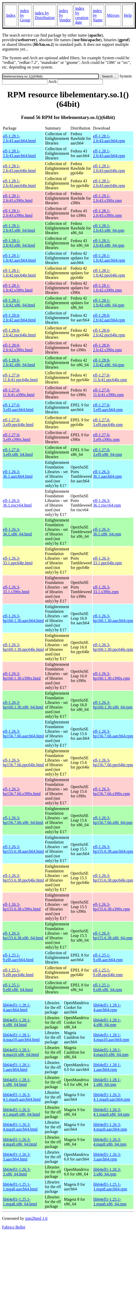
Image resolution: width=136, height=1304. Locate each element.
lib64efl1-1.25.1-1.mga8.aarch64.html (20, 1186)
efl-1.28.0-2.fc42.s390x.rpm (107, 347)
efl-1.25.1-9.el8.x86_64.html (18, 987)
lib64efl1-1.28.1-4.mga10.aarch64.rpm (111, 1037)
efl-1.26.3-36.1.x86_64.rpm (107, 531)
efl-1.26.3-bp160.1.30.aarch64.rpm (113, 618)
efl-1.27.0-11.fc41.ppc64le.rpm (110, 377)
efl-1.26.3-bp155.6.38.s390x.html (22, 906)
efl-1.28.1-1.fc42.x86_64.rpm (108, 302)
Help (128, 15)
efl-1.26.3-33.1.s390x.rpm (106, 589)
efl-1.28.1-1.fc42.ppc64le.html (19, 272)
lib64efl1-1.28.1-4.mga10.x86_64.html (21, 1052)
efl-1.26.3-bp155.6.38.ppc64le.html (23, 877)
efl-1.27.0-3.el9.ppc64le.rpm (108, 422)
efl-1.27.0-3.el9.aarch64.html (18, 407)
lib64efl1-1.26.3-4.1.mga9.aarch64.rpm (111, 1097)
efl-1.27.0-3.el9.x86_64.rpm (107, 452)
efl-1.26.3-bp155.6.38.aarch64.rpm (113, 849)
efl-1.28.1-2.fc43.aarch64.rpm (109, 138)
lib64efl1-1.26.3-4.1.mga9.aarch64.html (22, 1097)
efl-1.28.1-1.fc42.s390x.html (18, 287)
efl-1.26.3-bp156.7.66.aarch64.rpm (113, 733)
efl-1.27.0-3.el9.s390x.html (16, 437)
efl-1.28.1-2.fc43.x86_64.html (19, 228)
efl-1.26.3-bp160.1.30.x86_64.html (23, 704)
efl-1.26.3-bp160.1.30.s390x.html (22, 675)
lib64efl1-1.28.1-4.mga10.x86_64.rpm (110, 1052)
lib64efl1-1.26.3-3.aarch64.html (17, 1156)
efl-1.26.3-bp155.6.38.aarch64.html (23, 849)
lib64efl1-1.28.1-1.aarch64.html (17, 1067)
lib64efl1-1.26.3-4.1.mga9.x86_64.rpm (111, 1112)
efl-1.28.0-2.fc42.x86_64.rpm (108, 362)
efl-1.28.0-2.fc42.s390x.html (18, 347)
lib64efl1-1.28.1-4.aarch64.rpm (107, 1007)
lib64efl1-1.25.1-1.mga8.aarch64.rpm (110, 1186)
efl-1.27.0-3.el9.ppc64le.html (18, 422)
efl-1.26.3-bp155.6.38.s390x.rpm (111, 906)
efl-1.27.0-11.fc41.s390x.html (18, 392)
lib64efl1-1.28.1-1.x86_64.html (17, 1082)
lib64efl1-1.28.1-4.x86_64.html (17, 1022)
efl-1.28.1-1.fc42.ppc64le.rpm (109, 272)
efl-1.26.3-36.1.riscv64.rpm (107, 502)
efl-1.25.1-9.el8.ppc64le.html (18, 972)
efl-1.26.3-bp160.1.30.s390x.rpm (111, 675)
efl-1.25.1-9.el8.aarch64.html (18, 957)
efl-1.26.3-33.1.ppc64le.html (18, 560)
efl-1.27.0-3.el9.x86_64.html (18, 452)
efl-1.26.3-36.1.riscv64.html (17, 502)
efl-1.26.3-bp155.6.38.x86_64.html (23, 935)
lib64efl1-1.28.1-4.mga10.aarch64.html (21, 1037)
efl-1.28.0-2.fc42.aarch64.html (19, 317)
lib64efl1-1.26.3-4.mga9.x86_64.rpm (109, 1141)
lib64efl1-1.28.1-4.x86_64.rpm (107, 1022)
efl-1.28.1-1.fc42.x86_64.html (19, 302)
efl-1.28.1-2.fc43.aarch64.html (19, 138)
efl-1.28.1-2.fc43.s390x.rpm (107, 198)
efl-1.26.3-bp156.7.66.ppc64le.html (23, 762)
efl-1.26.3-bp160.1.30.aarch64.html (23, 618)
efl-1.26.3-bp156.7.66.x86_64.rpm (112, 820)
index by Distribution (44, 15)
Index (10, 15)
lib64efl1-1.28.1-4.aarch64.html (17, 1007)
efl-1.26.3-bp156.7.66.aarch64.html (23, 733)
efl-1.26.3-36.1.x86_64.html (17, 531)
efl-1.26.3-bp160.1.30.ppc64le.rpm (113, 647)
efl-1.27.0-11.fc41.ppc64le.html (20, 377)
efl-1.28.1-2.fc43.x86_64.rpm (108, 228)
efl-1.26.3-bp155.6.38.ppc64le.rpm (113, 877)
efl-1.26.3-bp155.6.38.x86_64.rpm (112, 935)
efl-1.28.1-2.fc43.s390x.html (18, 198)
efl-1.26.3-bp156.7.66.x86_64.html (23, 820)
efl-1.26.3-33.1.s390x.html (16, 589)
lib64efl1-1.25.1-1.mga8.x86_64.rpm (109, 1201)
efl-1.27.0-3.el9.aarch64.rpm (108, 407)
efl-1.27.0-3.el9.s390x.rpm (106, 437)
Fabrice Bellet (13, 1227)
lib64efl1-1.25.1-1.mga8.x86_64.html (20, 1201)
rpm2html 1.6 (36, 1218)
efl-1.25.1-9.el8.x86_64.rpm (107, 987)
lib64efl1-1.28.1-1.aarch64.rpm (107, 1067)
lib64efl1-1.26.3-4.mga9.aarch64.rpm (110, 1126)
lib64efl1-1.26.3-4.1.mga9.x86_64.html (21, 1112)
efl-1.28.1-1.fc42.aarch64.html (19, 257)
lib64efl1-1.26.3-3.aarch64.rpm (107, 1156)
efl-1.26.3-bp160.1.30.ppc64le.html (23, 647)
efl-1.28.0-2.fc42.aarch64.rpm (109, 317)
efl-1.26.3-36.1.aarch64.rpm (107, 474)
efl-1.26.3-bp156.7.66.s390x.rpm (111, 791)
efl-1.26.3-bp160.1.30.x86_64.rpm (112, 704)
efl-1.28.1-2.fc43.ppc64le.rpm (109, 168)
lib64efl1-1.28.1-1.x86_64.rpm (107, 1082)
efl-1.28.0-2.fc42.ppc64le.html (19, 332)
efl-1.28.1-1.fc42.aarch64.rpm (109, 257)
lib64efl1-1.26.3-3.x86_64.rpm (107, 1171)
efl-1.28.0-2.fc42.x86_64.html (19, 362)
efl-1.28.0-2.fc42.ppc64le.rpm (109, 332)
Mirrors (113, 15)
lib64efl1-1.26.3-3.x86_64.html (17, 1171)
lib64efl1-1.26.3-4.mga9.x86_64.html (20, 1141)
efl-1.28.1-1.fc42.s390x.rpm (107, 287)
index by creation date (82, 15)
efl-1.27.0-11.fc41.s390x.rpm (108, 392)
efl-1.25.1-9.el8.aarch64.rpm (108, 957)
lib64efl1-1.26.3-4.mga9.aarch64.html (20, 1126)
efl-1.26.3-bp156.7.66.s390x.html (22, 791)
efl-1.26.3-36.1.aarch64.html (18, 474)
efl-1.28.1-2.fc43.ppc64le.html (19, 168)
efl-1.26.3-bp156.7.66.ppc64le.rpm (113, 762)
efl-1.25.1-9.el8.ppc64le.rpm (108, 972)
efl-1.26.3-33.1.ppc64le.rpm (107, 560)
